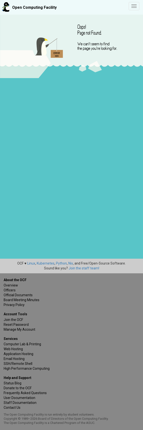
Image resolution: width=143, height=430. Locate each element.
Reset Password (16, 325)
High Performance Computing (27, 368)
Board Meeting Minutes (21, 300)
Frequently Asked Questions (25, 393)
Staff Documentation (20, 403)
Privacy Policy (14, 305)
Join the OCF (13, 320)
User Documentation (19, 398)
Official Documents (18, 295)
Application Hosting (18, 354)
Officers (10, 290)
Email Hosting (14, 359)
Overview (11, 285)
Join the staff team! (84, 268)
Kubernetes (45, 263)
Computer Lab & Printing (22, 344)
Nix (70, 263)
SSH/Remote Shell (18, 364)
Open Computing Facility (34, 7)
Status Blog (12, 383)
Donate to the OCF (18, 388)
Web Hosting (13, 349)
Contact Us (12, 408)
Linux (31, 263)
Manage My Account (19, 329)
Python (61, 263)
